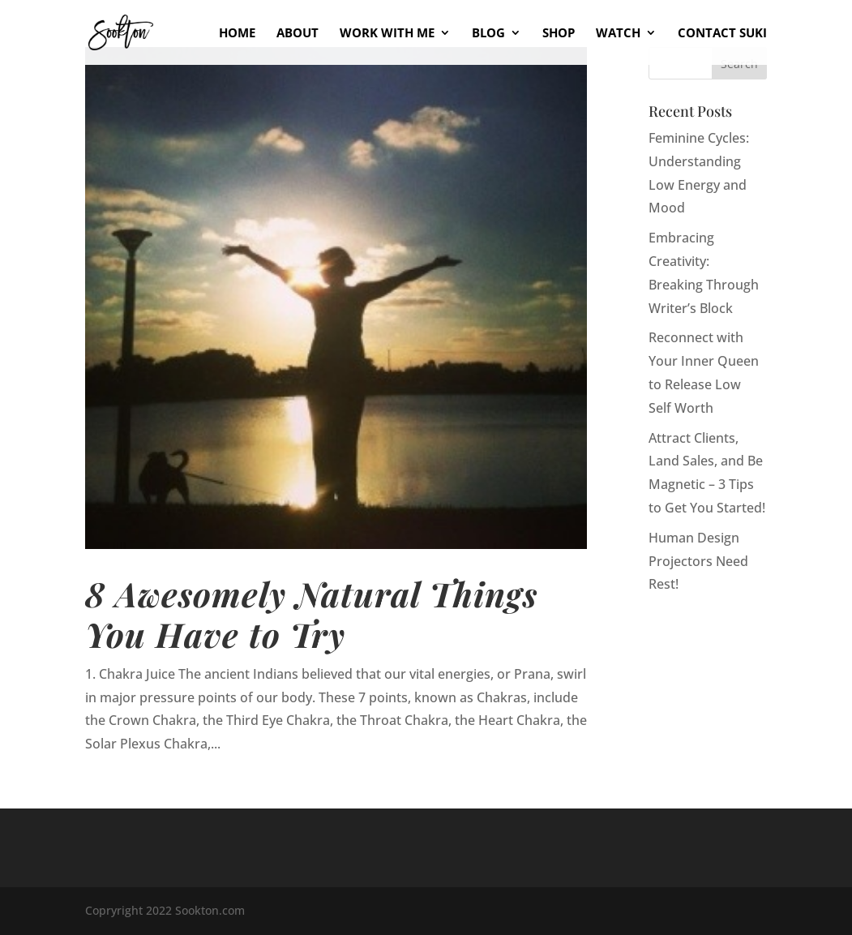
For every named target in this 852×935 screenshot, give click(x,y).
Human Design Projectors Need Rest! (698, 561)
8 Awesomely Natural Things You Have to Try (311, 613)
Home (237, 34)
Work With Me (387, 34)
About (297, 34)
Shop (558, 34)
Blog (488, 34)
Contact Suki (722, 34)
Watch (618, 34)
